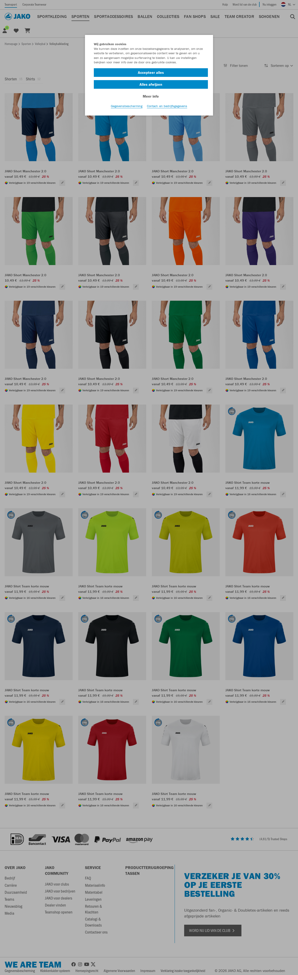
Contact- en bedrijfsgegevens (167, 107)
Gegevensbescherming (126, 107)
